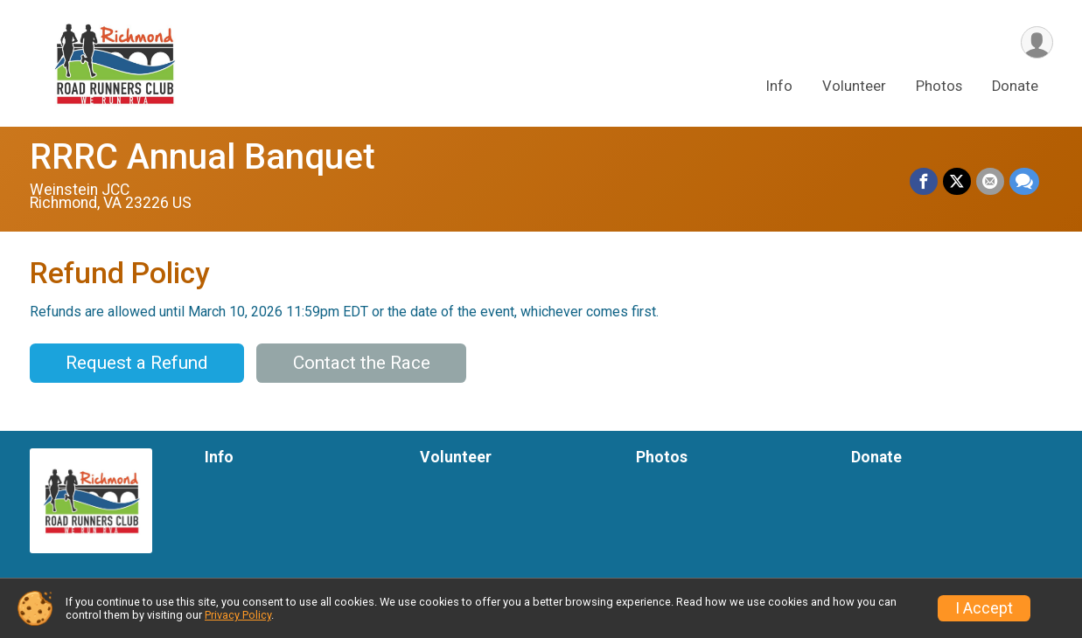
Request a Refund (136, 362)
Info (779, 86)
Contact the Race (361, 362)
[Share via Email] (990, 182)
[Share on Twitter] (957, 182)
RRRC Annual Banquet (202, 156)
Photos (939, 86)
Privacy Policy (238, 614)
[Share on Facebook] (924, 182)
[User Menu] (1037, 42)
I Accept (984, 608)
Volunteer (854, 86)
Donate (1015, 86)
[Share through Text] (1024, 182)
